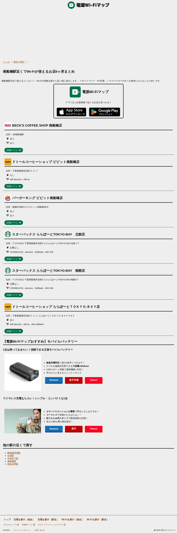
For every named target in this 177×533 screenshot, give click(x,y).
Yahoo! (94, 380)
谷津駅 (10, 455)
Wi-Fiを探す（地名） (73, 519)
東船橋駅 (11, 461)
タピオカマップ (11, 525)
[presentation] (36, 372)
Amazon (53, 380)
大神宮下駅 (12, 458)
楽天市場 (73, 380)
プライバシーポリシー (22, 530)
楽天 (73, 428)
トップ (7, 519)
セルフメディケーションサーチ (51, 525)
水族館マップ (28, 525)
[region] (88, 33)
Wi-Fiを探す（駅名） (98, 519)
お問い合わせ (39, 530)
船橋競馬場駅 (13, 453)
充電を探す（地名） (24, 519)
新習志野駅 (12, 464)
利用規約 (6, 530)
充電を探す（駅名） (48, 519)
